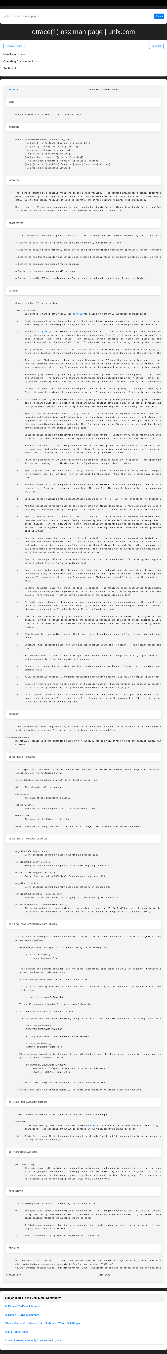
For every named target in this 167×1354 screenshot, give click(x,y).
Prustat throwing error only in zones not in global (33, 1340)
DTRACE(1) (12, 89)
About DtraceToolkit (16, 1331)
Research (156, 46)
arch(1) (77, 314)
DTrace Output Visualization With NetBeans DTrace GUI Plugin (42, 1323)
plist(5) (47, 331)
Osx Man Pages (14, 46)
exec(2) (95, 1125)
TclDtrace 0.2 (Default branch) (22, 1306)
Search (159, 16)
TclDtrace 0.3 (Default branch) (22, 1315)
